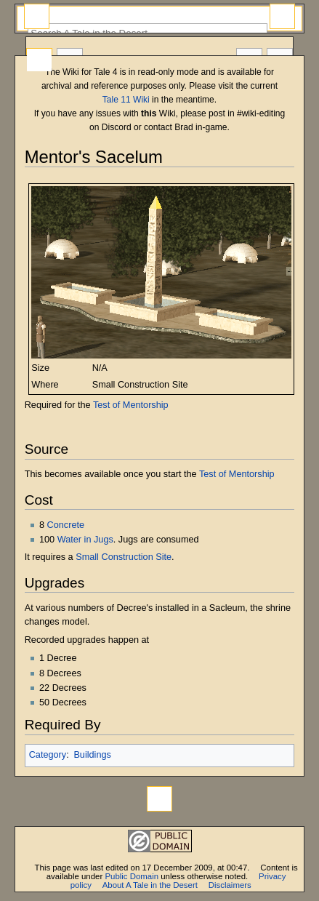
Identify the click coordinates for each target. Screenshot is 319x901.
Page (39, 60)
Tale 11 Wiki (126, 100)
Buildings (92, 755)
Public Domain (131, 876)
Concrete (65, 525)
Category (47, 755)
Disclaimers (230, 885)
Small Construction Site (123, 557)
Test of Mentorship (131, 405)
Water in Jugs (85, 539)
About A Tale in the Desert (150, 885)
